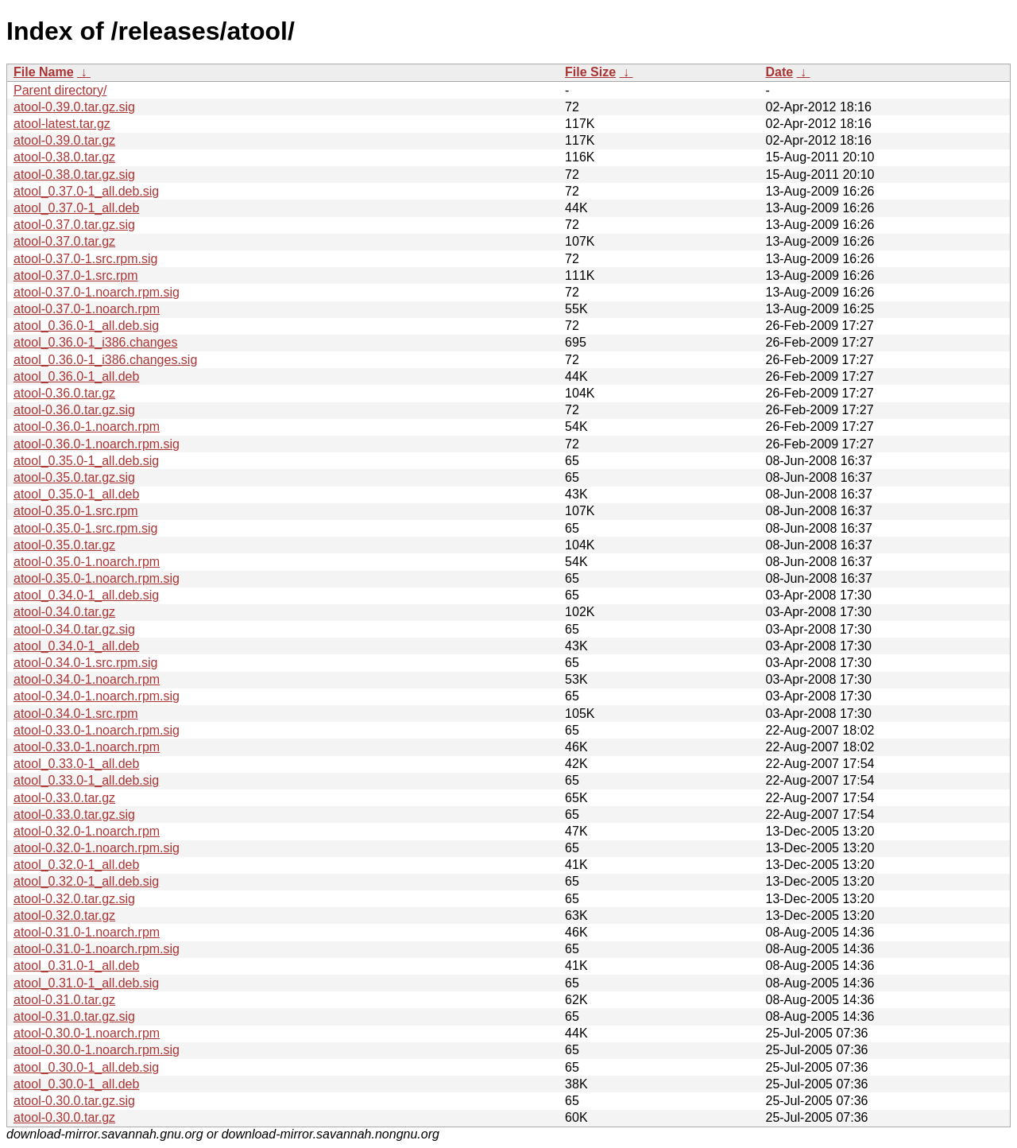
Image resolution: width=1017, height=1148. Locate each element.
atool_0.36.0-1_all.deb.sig (86, 325)
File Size (590, 72)
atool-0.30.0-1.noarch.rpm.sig (97, 1050)
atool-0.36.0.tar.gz (64, 393)
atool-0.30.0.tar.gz (64, 1117)
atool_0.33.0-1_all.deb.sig (86, 780)
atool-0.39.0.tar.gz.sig (74, 107)
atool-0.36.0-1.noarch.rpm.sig (97, 444)
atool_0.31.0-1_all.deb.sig (86, 983)
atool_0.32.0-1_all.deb (76, 864)
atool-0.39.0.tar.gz (64, 140)
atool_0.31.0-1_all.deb (76, 965)
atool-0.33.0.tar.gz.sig (74, 814)
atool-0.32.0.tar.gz (64, 915)
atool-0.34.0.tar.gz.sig (74, 629)
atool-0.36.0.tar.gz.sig (74, 410)
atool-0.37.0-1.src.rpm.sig (85, 259)
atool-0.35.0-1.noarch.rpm (87, 561)
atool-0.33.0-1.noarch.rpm (87, 747)
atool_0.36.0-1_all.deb (76, 376)
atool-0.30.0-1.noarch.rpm (87, 1033)
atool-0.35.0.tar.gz (64, 545)
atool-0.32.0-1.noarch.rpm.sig (97, 848)
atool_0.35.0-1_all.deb (76, 494)
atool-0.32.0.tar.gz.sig (74, 899)
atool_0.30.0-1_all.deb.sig (86, 1067)
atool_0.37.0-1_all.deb (76, 208)
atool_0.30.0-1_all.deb (76, 1084)
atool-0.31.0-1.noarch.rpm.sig (97, 949)
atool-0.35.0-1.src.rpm (76, 511)
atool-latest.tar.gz (62, 123)
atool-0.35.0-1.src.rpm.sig (85, 528)
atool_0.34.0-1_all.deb (76, 646)
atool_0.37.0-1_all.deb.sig (86, 191)
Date (779, 72)
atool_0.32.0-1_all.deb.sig (86, 881)
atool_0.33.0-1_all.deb (76, 763)
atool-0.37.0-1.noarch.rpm (87, 309)
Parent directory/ (60, 90)
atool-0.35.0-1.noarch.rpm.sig (97, 578)
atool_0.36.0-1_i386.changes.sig (105, 360)
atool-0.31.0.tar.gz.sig (74, 1016)
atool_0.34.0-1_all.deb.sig (86, 595)
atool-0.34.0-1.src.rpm (76, 713)
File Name (44, 72)
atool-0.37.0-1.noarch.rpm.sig (97, 292)
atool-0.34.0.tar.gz (64, 612)
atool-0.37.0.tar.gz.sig (74, 224)
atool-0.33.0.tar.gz (64, 798)
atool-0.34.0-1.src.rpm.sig (85, 662)
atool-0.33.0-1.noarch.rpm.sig (97, 730)
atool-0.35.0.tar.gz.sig (74, 477)
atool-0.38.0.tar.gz (64, 157)
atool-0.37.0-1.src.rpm (76, 275)
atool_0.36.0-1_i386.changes (95, 342)
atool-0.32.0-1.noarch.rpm (87, 831)
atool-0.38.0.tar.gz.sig (74, 174)
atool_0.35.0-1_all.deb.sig (86, 460)
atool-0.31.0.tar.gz (64, 999)
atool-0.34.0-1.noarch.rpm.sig (97, 696)
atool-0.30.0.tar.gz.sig (74, 1100)
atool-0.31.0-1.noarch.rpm (87, 932)
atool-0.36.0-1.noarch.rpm (87, 426)
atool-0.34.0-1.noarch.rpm (87, 679)
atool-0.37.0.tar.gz (64, 241)
